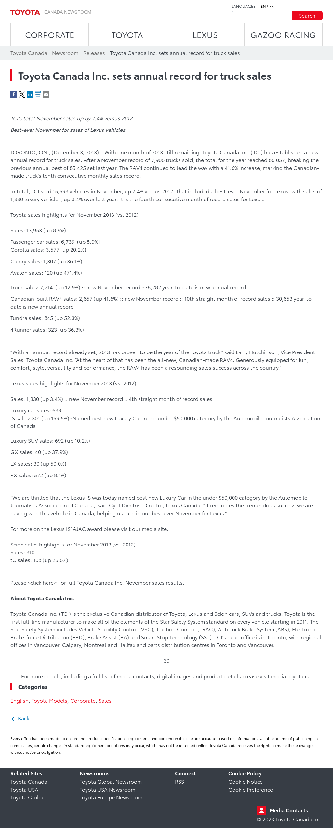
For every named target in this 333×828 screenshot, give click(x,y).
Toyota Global (27, 797)
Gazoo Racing (283, 34)
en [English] (263, 6)
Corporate (83, 700)
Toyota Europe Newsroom (111, 797)
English (19, 700)
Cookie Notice (245, 781)
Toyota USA (24, 789)
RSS (179, 781)
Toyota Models (49, 700)
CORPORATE (49, 34)
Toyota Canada (28, 781)
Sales (105, 700)
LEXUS (205, 34)
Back (23, 718)
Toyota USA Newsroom (107, 789)
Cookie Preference (250, 789)
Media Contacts (289, 810)
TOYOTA (127, 34)
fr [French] (271, 6)
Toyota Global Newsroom (111, 781)
